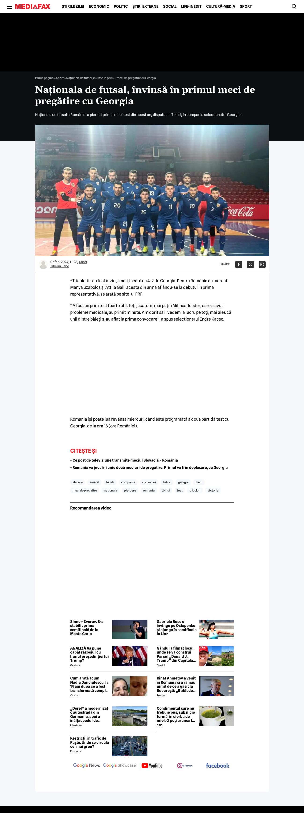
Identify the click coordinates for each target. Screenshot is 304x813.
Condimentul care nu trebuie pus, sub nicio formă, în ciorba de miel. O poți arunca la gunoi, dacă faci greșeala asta (176, 714)
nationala (110, 490)
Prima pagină (44, 78)
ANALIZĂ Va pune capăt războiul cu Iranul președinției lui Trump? (89, 654)
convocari (149, 482)
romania (149, 490)
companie (128, 482)
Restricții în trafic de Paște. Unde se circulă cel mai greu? (89, 742)
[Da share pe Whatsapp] (262, 264)
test (180, 490)
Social (169, 6)
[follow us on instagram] (184, 766)
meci (198, 482)
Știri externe (145, 6)
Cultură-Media (220, 6)
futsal (167, 482)
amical (94, 482)
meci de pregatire (85, 490)
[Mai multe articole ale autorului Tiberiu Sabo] (43, 264)
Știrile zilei (73, 6)
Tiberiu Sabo (59, 266)
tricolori (195, 490)
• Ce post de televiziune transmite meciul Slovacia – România (124, 460)
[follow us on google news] (86, 766)
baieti (110, 482)
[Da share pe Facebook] (238, 264)
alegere (78, 482)
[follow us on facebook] (217, 766)
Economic (99, 6)
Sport (246, 6)
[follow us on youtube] (152, 766)
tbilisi (166, 490)
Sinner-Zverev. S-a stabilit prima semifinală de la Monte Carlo (86, 628)
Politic (121, 6)
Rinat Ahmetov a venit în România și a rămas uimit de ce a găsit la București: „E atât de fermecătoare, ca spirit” (176, 684)
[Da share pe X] (250, 264)
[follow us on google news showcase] (119, 766)
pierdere (130, 490)
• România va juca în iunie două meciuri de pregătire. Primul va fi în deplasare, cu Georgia (149, 467)
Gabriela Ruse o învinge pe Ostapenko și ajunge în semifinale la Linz (177, 628)
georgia (183, 482)
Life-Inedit (191, 6)
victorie (213, 490)
